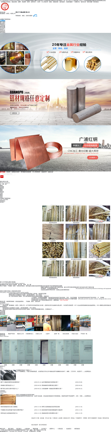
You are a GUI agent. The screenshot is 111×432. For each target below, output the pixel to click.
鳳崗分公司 (19, 333)
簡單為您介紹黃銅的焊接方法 (9, 413)
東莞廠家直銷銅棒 (26, 172)
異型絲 (73, 418)
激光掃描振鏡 (43, 424)
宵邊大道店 (74, 333)
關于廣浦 (2, 22)
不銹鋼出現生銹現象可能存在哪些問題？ (12, 410)
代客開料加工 (28, 333)
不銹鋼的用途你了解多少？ (24, 370)
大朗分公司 (37, 333)
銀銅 (1, 194)
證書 (4, 365)
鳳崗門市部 (10, 333)
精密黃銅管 (76, 222)
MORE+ (2, 202)
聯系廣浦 (96, 2)
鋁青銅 (2, 186)
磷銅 (1, 189)
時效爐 (100, 418)
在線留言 (2, 31)
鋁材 (1, 197)
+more (1, 369)
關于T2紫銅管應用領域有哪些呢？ (10, 382)
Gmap (25, 431)
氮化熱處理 (34, 424)
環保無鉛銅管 (53, 222)
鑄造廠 (42, 418)
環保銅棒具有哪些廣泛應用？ (50, 385)
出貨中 (47, 333)
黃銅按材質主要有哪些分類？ (50, 413)
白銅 (1, 193)
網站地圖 (89, 2)
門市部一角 (83, 333)
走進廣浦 (2, 302)
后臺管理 (32, 431)
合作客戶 (2, 28)
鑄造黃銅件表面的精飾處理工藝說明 (52, 410)
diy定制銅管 (53, 259)
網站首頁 (2, 20)
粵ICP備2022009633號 (40, 430)
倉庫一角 (55, 333)
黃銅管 (8, 172)
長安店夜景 (65, 333)
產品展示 (2, 23)
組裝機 (60, 418)
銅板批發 (50, 172)
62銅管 (76, 241)
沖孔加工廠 (48, 418)
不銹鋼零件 (78, 418)
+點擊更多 (88, 371)
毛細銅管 (53, 241)
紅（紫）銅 (3, 184)
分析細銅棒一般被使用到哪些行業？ (52, 388)
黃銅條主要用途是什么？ (8, 385)
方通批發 (55, 418)
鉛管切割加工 (99, 222)
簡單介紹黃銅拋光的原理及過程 (25, 394)
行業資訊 (60, 428)
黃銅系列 (2, 24)
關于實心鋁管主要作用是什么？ (10, 388)
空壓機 (85, 418)
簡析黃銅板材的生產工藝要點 (9, 406)
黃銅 (1, 195)
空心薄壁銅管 (36, 172)
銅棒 (19, 2)
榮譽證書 (2, 27)
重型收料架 (105, 418)
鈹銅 (1, 185)
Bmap (20, 431)
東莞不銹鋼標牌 (92, 418)
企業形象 (2, 25)
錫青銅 (2, 188)
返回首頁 (83, 2)
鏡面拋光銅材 (15, 172)
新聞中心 (2, 29)
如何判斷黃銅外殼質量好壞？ (50, 382)
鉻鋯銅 (2, 192)
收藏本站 (77, 2)
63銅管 (99, 241)
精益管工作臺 (35, 418)
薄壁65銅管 (99, 259)
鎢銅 (1, 190)
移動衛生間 (66, 418)
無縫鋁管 (44, 172)
